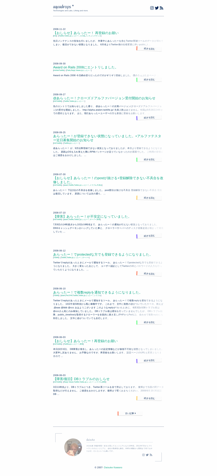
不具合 (99, 185)
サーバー (93, 219)
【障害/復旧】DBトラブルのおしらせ (81, 379)
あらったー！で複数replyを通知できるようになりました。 (97, 292)
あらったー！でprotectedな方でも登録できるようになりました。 (103, 254)
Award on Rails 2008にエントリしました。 (85, 67)
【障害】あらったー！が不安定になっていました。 (92, 216)
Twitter (66, 36)
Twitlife (61, 36)
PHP (70, 295)
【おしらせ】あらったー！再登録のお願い (85, 341)
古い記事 (130, 413)
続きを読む (149, 48)
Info (55, 36)
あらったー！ (75, 36)
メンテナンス (96, 36)
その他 (82, 36)
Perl (67, 295)
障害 (98, 219)
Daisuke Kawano (113, 467)
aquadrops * (63, 7)
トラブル (93, 185)
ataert (66, 185)
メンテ (87, 36)
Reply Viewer (76, 70)
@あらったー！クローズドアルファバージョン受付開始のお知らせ (104, 98)
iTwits (68, 70)
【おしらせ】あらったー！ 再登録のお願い (86, 33)
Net (57, 70)
